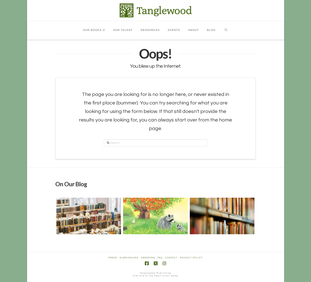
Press (112, 258)
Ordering (148, 258)
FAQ (160, 258)
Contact (171, 258)
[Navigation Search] (225, 30)
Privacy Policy (191, 258)
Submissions (129, 258)
